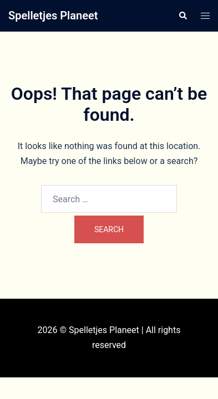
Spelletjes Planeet (53, 15)
